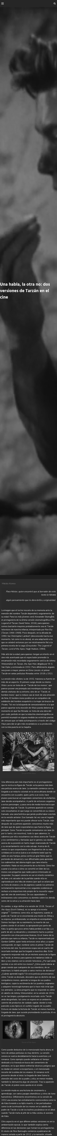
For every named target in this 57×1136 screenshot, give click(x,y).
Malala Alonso (9, 583)
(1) (9, 911)
